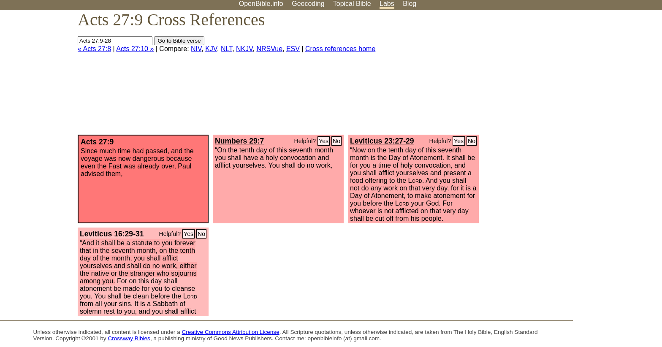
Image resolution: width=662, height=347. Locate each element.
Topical (352, 3)
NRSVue (269, 48)
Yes (323, 141)
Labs (387, 3)
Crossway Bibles (129, 338)
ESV (293, 48)
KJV (211, 48)
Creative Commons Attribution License (230, 332)
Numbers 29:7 (239, 141)
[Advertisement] (576, 75)
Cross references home (340, 48)
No (336, 141)
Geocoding (308, 3)
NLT (226, 48)
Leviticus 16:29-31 (112, 234)
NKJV (244, 48)
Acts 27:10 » (135, 48)
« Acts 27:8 (94, 48)
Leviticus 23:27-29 (382, 141)
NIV (196, 48)
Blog (409, 3)
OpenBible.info (261, 3)
